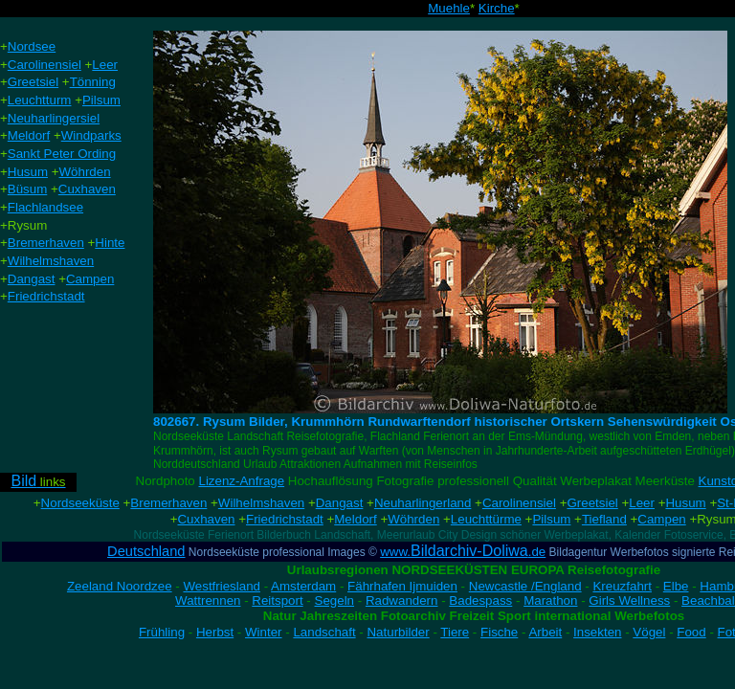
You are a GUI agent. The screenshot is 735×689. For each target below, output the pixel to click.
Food (691, 632)
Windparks (91, 135)
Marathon (550, 600)
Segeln (335, 600)
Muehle (449, 8)
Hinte (109, 242)
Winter (263, 632)
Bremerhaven (168, 503)
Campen (661, 519)
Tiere (454, 632)
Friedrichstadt (284, 519)
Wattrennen (207, 600)
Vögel (649, 632)
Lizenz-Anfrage (241, 481)
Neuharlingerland (423, 503)
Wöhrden (413, 519)
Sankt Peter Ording (62, 153)
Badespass (480, 600)
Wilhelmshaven (261, 503)
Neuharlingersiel (54, 118)
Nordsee (32, 46)
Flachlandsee (45, 207)
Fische (499, 632)
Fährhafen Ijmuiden (402, 586)
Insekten (597, 632)
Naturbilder (398, 632)
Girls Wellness (629, 600)
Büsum (27, 189)
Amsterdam (303, 586)
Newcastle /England (525, 586)
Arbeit (545, 632)
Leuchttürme (486, 519)
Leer (642, 503)
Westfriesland (221, 586)
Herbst (215, 632)
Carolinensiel (519, 503)
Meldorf (355, 519)
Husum (685, 503)
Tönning (93, 82)
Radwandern (402, 600)
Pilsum (551, 519)
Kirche (497, 8)
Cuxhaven (205, 519)
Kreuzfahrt (622, 586)
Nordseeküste (80, 503)
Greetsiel (592, 503)
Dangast (340, 503)
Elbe (676, 586)
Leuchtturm (40, 100)
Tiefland (604, 519)
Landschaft (324, 632)
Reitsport (277, 600)
